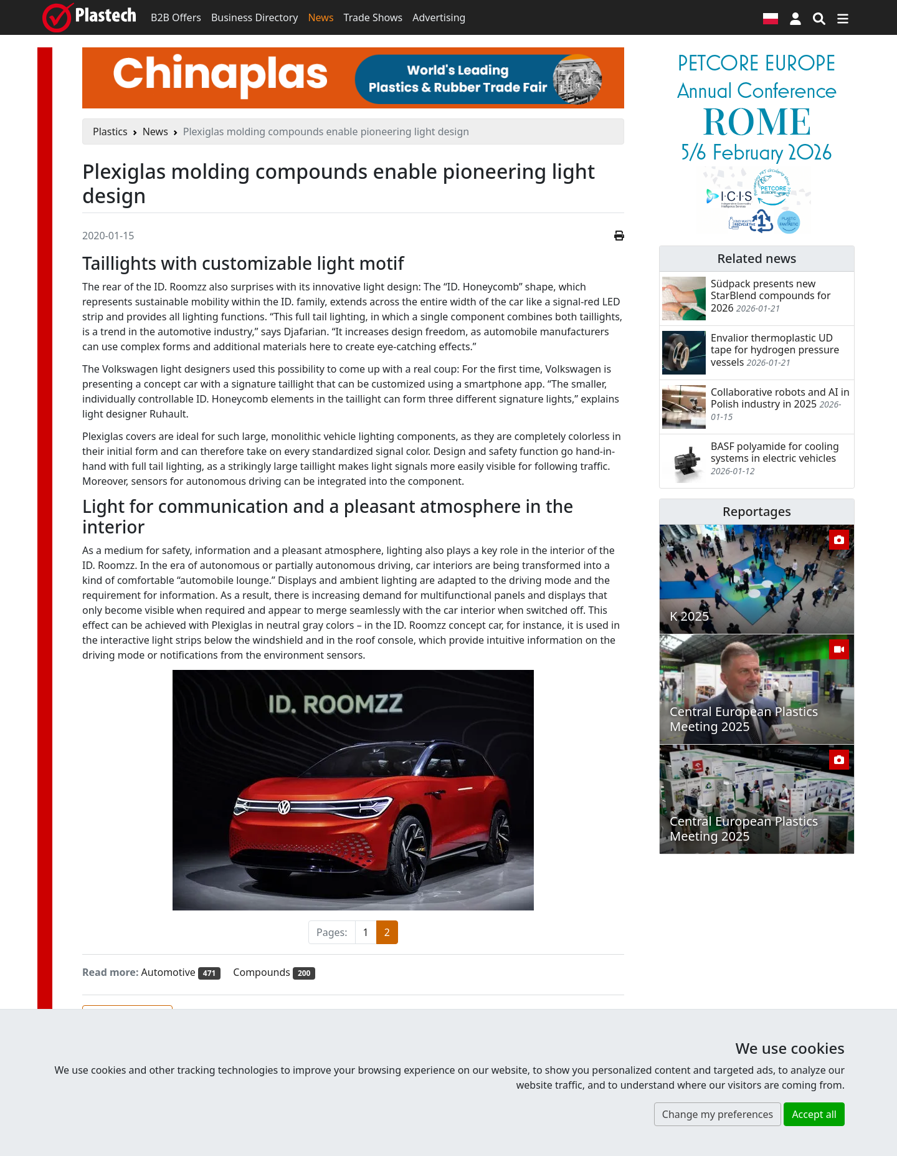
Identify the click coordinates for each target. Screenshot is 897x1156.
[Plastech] (89, 17)
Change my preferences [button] (717, 1114)
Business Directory (254, 17)
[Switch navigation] (843, 17)
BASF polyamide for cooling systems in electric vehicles (775, 452)
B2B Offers (176, 17)
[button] (795, 17)
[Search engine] (819, 17)
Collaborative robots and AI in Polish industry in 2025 (780, 398)
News (320, 17)
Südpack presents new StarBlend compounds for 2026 (771, 295)
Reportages (757, 511)
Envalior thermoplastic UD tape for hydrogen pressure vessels (775, 349)
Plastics (110, 131)
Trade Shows (373, 17)
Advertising (438, 17)
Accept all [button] (814, 1114)
